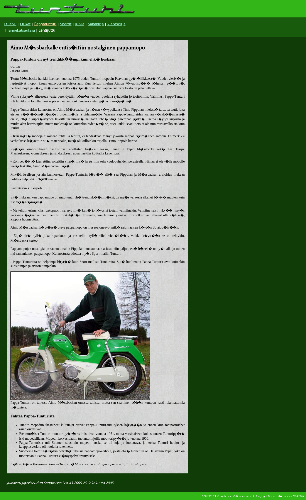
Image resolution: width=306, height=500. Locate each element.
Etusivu (10, 24)
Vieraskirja (116, 24)
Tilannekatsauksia (19, 30)
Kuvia (79, 24)
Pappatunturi (45, 24)
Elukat (25, 24)
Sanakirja (96, 24)
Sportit (65, 24)
